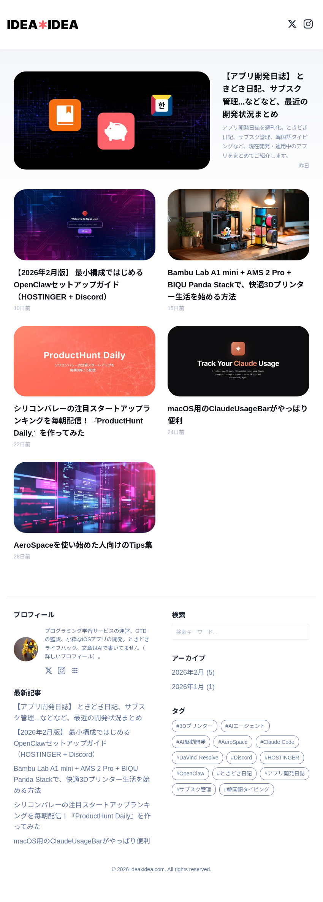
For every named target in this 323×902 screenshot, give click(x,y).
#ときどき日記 (234, 773)
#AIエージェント (245, 726)
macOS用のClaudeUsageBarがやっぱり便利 (82, 841)
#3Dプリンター (194, 726)
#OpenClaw (190, 773)
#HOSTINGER (281, 758)
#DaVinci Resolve (197, 758)
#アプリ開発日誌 (284, 773)
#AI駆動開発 (191, 742)
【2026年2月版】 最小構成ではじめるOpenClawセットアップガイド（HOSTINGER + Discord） (72, 743)
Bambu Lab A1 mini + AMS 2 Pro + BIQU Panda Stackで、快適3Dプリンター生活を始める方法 (82, 779)
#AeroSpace (233, 742)
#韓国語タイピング (246, 789)
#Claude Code (277, 742)
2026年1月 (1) (193, 686)
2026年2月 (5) (193, 672)
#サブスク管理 (193, 789)
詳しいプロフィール (69, 656)
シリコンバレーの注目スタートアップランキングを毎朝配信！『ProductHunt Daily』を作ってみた (82, 816)
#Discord (241, 758)
